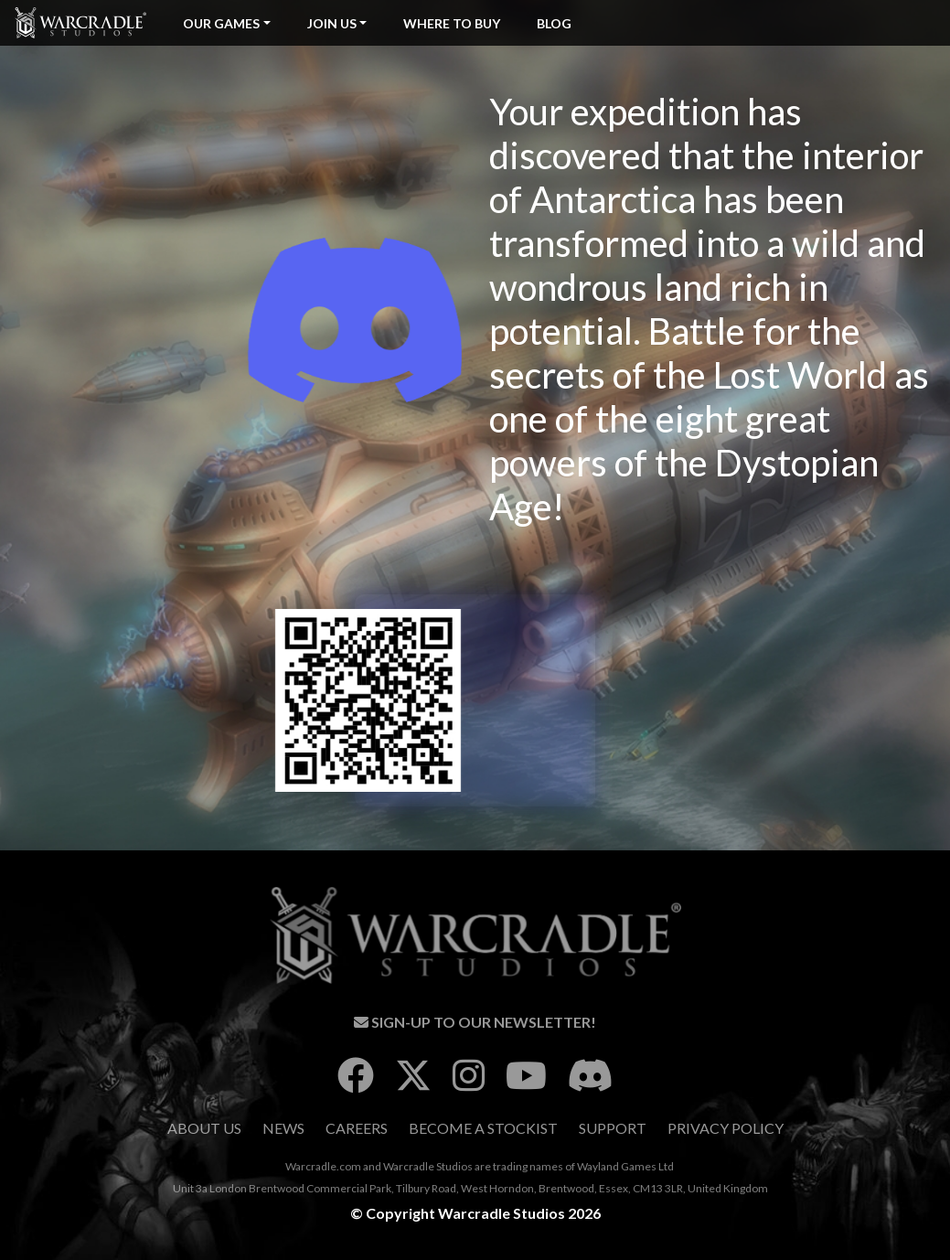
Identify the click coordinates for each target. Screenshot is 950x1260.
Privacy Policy (725, 1128)
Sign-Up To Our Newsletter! (475, 1021)
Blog (554, 23)
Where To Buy (451, 23)
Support (612, 1128)
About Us (204, 1128)
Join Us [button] (332, 23)
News (283, 1128)
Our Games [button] (221, 23)
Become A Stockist (483, 1128)
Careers (357, 1128)
